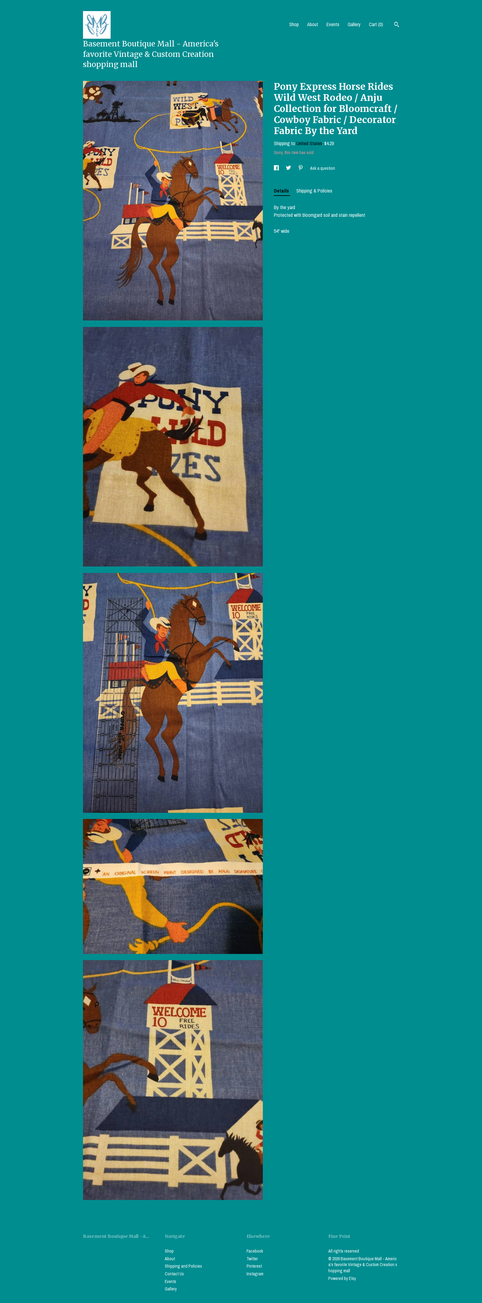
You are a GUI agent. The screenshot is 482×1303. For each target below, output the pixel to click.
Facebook (255, 1251)
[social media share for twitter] (289, 168)
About (312, 24)
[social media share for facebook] (277, 168)
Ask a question (322, 168)
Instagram (255, 1274)
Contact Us (174, 1274)
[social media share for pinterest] (301, 168)
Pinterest (254, 1266)
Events (332, 24)
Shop (294, 24)
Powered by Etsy (342, 1278)
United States (309, 143)
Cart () (376, 24)
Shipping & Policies (314, 190)
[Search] (396, 25)
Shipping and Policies (183, 1266)
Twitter (252, 1258)
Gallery (354, 24)
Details (282, 190)
